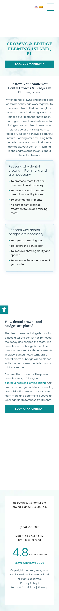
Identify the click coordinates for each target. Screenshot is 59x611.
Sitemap (42, 587)
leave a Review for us (29, 563)
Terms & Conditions (23, 587)
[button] (4, 310)
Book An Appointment (29, 64)
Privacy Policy (28, 583)
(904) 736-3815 (29, 527)
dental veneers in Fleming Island (25, 383)
